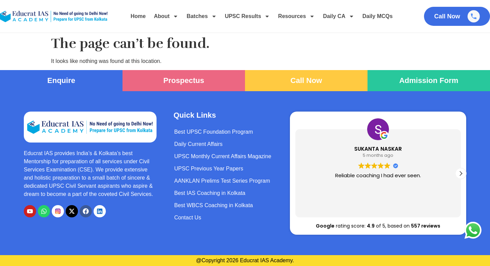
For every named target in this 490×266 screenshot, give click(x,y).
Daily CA (338, 16)
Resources (296, 16)
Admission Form (428, 80)
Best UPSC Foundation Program (213, 132)
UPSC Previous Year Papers (208, 168)
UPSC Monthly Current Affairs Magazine (222, 156)
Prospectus (183, 80)
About (166, 16)
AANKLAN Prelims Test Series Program (222, 181)
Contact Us (187, 217)
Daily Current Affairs (198, 144)
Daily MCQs (377, 16)
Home (138, 16)
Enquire (61, 80)
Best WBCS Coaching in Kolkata (213, 205)
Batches (201, 16)
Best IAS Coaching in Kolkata (209, 193)
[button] (461, 173)
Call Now (306, 80)
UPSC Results (247, 16)
